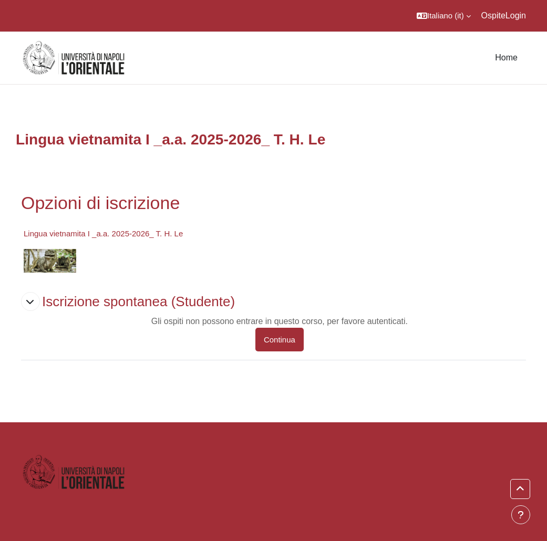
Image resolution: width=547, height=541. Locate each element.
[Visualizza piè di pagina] (520, 514)
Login (515, 15)
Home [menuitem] (506, 57)
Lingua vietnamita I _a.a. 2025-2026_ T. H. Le (103, 233)
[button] (443, 16)
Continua (279, 339)
